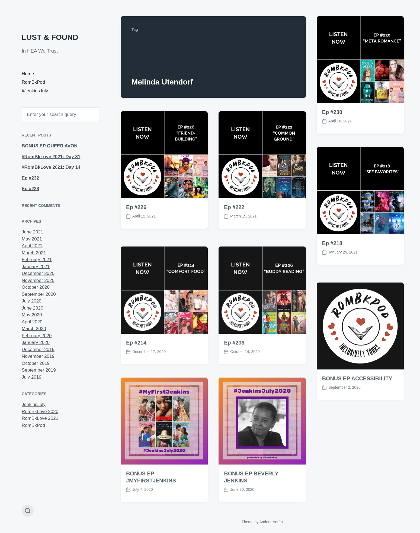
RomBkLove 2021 (40, 418)
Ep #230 (332, 112)
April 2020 (32, 321)
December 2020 (38, 273)
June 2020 (32, 308)
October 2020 (36, 287)
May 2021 (32, 239)
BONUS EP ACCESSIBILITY (357, 395)
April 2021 (32, 245)
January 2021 (36, 266)
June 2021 (32, 232)
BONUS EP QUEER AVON (50, 145)
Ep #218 (332, 243)
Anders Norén (271, 522)
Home (28, 73)
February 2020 (37, 335)
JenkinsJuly (34, 404)
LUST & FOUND (50, 37)
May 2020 (32, 314)
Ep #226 (136, 207)
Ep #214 (136, 359)
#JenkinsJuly (35, 90)
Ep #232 (30, 178)
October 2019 (36, 363)
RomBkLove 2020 (40, 411)
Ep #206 (234, 359)
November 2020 (38, 280)
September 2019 (39, 370)
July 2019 (31, 377)
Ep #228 (30, 188)
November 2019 (38, 356)
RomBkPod (33, 82)
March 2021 (34, 252)
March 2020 (34, 328)
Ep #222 (234, 207)
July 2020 (31, 301)
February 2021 (37, 259)
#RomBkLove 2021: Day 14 (51, 167)
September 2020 (39, 294)
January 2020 (36, 342)
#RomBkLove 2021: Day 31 (51, 156)
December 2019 (38, 349)
